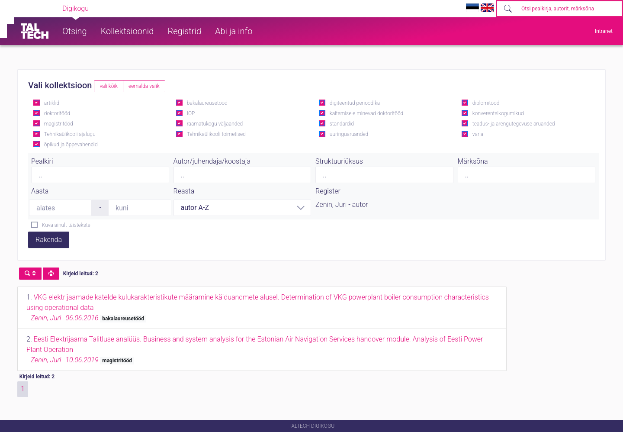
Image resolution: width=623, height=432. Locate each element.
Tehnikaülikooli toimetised (216, 134)
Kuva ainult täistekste (66, 225)
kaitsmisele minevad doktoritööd (366, 113)
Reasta (184, 191)
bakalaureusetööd (207, 103)
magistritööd (58, 124)
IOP (191, 113)
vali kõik (109, 86)
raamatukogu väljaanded (215, 124)
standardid (342, 124)
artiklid (51, 103)
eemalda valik (144, 86)
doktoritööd (57, 113)
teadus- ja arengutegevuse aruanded (513, 124)
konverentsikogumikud (498, 113)
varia (477, 134)
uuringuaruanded (349, 134)
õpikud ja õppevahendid (71, 145)
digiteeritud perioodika (355, 103)
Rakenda (48, 239)
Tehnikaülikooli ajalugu (70, 134)
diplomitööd (486, 103)
